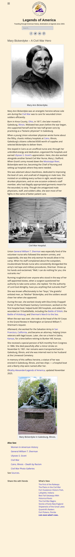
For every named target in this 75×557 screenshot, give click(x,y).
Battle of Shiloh (55, 311)
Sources (15, 472)
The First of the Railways (49, 484)
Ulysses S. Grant (18, 455)
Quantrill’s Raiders (46, 509)
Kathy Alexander (17, 370)
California (22, 332)
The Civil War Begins (47, 501)
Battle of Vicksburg (17, 314)
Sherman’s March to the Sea (44, 314)
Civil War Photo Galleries (23, 468)
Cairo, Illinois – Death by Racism (26, 464)
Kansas (11, 338)
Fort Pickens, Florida (47, 512)
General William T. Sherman (27, 251)
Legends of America (39, 20)
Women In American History (24, 447)
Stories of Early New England (51, 504)
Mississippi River (51, 161)
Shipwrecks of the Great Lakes (52, 506)
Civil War (26, 114)
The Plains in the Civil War (50, 487)
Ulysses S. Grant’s (23, 155)
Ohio (30, 121)
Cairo (46, 138)
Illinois (21, 124)
